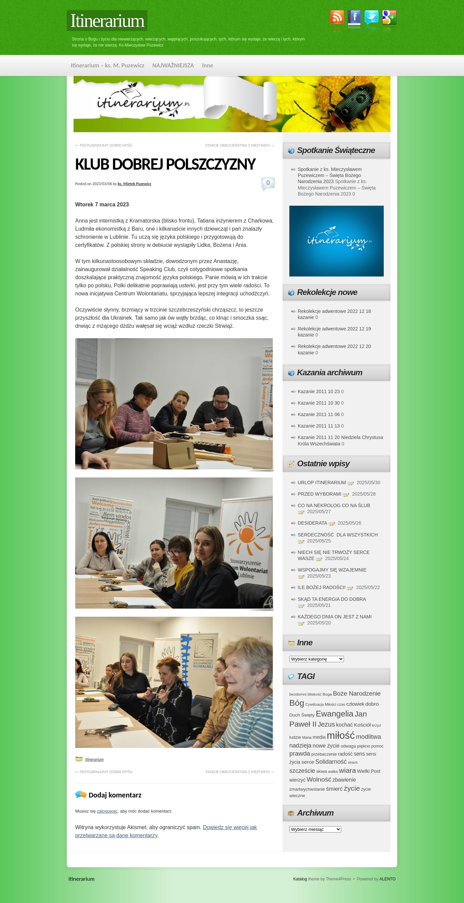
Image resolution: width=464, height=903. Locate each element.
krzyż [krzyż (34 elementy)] (376, 725)
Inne (207, 65)
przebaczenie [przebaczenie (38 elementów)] (324, 754)
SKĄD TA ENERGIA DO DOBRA (332, 599)
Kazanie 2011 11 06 (319, 414)
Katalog (300, 879)
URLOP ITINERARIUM (322, 482)
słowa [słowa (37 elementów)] (321, 771)
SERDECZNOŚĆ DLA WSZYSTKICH (338, 534)
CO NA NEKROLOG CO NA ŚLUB (334, 505)
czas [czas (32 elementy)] (341, 704)
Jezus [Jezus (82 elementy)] (326, 724)
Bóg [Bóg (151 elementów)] (296, 702)
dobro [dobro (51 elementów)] (372, 704)
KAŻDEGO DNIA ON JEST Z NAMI (335, 616)
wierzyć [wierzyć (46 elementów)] (297, 780)
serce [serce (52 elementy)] (307, 762)
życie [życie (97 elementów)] (352, 788)
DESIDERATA (312, 523)
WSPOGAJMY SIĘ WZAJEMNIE (332, 570)
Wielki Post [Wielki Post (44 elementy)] (368, 771)
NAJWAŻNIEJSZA (173, 65)
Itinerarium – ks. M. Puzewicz (107, 65)
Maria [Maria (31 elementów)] (307, 737)
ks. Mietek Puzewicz (134, 183)
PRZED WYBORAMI (319, 494)
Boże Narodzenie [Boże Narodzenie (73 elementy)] (357, 693)
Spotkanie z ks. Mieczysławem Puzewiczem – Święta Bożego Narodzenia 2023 (330, 175)
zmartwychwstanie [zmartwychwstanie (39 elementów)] (307, 789)
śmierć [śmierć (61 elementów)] (334, 789)
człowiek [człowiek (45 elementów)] (355, 704)
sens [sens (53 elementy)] (359, 754)
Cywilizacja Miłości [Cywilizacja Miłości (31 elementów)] (321, 704)
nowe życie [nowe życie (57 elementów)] (326, 745)
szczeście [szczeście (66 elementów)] (302, 770)
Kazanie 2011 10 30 (319, 403)
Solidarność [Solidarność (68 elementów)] (331, 761)
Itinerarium (107, 20)
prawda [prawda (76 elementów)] (299, 753)
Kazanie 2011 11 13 (319, 426)
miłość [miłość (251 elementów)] (341, 735)
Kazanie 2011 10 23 (319, 391)
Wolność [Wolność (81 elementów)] (319, 779)
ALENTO (387, 879)
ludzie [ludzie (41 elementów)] (295, 737)
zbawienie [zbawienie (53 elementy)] (344, 780)
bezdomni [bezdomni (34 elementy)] (298, 694)
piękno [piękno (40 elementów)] (363, 746)
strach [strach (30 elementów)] (352, 762)
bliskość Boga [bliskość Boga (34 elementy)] (320, 694)
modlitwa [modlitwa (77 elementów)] (368, 736)
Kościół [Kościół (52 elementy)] (362, 725)
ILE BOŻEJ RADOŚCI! (322, 587)
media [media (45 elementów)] (319, 737)
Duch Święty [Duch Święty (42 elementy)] (302, 715)
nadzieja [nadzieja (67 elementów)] (300, 745)
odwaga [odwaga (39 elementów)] (348, 746)
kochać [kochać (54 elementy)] (344, 725)
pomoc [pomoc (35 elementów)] (377, 746)
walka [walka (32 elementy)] (333, 771)
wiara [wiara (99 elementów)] (347, 770)
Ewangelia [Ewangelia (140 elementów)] (334, 713)
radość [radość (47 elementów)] (345, 754)
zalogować (107, 811)
